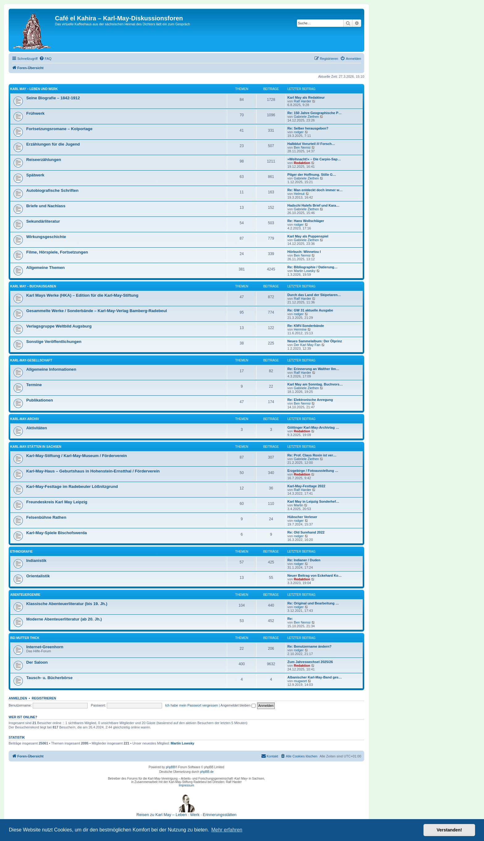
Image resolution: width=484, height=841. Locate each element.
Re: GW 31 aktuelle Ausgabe (310, 310)
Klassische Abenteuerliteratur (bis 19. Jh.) (66, 603)
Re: (290, 618)
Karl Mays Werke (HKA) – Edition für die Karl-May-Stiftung (82, 295)
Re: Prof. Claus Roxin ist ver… (311, 455)
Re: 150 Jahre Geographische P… (314, 113)
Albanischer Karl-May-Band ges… (314, 677)
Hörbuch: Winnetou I (304, 252)
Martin (298, 505)
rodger (299, 132)
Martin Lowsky (304, 271)
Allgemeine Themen (45, 267)
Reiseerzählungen (43, 159)
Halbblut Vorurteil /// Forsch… (311, 144)
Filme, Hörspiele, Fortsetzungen (57, 252)
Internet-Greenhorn (44, 647)
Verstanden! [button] (449, 829)
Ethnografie (21, 551)
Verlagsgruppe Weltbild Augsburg (59, 326)
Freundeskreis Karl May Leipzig (56, 502)
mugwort (300, 681)
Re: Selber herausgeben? (307, 128)
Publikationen (39, 400)
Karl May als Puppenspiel (307, 236)
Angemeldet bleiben (237, 705)
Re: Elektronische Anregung (310, 400)
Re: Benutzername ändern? (309, 646)
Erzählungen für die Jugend (53, 144)
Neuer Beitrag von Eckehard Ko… (314, 575)
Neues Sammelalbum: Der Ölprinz (314, 341)
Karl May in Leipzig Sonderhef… (313, 501)
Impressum (186, 785)
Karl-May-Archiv (24, 419)
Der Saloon (37, 662)
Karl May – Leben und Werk (34, 89)
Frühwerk (35, 113)
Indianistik (36, 560)
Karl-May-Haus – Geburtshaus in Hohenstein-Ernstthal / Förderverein (93, 471)
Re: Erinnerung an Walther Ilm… (313, 369)
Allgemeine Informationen (51, 369)
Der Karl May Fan (307, 345)
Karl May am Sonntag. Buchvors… (315, 384)
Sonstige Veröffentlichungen (53, 341)
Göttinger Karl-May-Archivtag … (313, 427)
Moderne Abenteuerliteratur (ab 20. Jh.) (64, 619)
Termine (34, 384)
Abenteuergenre (25, 594)
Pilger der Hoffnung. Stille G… (311, 174)
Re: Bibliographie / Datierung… (312, 267)
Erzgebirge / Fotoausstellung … (312, 470)
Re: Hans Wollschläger (305, 221)
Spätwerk (35, 175)
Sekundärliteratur (43, 221)
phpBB (170, 767)
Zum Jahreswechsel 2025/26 (310, 662)
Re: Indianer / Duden (303, 560)
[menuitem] (45, 58)
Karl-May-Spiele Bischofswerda (56, 532)
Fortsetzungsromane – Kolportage (59, 128)
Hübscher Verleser (302, 517)
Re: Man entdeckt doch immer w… (315, 190)
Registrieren (44, 698)
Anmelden (18, 698)
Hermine (300, 329)
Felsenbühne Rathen (46, 517)
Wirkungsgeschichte (46, 236)
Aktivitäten (36, 428)
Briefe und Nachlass (45, 206)
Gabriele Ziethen (306, 116)
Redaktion (302, 163)
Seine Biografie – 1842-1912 (53, 98)
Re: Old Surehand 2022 (305, 532)
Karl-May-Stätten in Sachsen (35, 446)
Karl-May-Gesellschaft (31, 360)
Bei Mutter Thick (24, 638)
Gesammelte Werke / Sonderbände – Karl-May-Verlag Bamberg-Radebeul (96, 310)
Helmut (299, 194)
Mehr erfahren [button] (226, 829)
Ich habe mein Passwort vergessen (191, 705)
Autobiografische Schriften (52, 190)
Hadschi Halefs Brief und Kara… (313, 205)
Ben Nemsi (302, 147)
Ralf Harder (302, 101)
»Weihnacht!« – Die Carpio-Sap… (314, 159)
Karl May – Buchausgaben (33, 286)
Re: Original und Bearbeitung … (313, 603)
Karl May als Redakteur (306, 97)
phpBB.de (207, 771)
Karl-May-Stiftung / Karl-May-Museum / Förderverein (76, 455)
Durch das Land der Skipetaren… (314, 295)
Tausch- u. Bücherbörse (49, 677)
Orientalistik (38, 576)
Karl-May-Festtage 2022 (306, 486)
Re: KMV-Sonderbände (305, 326)
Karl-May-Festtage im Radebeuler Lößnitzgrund (72, 486)
